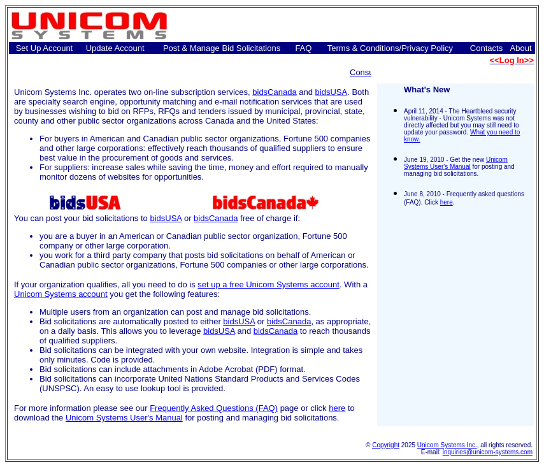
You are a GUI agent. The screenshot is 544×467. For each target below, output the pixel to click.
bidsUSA (331, 92)
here (337, 408)
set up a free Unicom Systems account (268, 284)
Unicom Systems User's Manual (124, 417)
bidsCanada (274, 92)
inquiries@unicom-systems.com (488, 452)
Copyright (385, 445)
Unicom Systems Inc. (447, 445)
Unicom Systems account (61, 294)
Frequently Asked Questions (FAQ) (214, 408)
